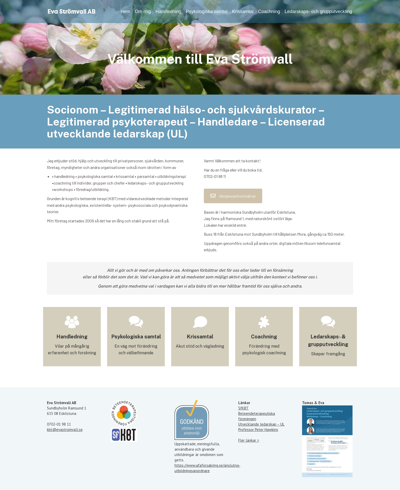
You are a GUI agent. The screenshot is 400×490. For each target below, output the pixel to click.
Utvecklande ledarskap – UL (261, 424)
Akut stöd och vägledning (200, 346)
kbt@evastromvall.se (233, 195)
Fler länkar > (248, 440)
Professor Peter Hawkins (258, 429)
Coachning (264, 337)
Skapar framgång (328, 353)
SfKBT (243, 408)
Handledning (72, 337)
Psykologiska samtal (136, 337)
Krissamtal (200, 337)
